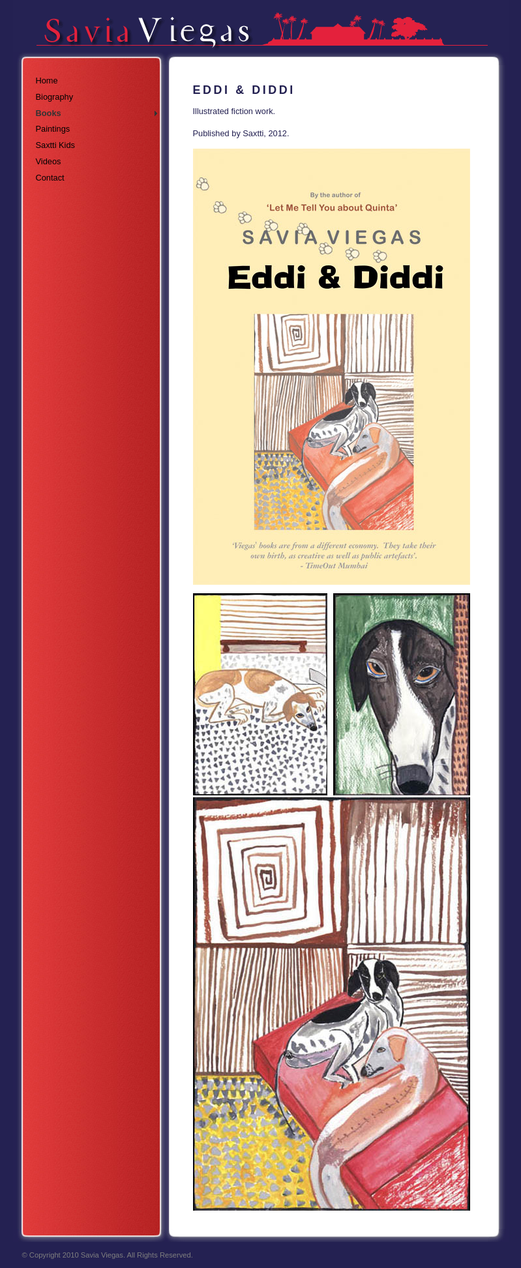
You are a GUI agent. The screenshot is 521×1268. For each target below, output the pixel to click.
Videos (48, 161)
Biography (55, 97)
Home (47, 80)
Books (48, 113)
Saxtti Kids (55, 145)
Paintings (53, 129)
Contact (50, 178)
